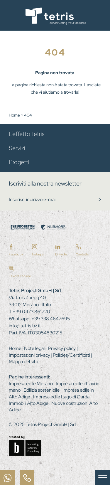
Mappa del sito (23, 361)
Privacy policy (62, 348)
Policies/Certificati (72, 355)
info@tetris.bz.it (25, 326)
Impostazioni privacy (30, 355)
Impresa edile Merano (31, 383)
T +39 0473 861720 (29, 312)
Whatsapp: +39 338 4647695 (39, 319)
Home (15, 115)
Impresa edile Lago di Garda (61, 397)
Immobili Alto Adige (29, 403)
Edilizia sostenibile (41, 390)
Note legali (35, 348)
